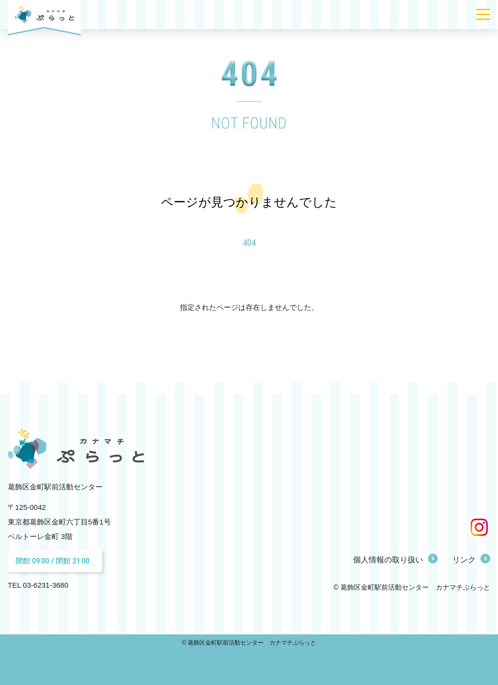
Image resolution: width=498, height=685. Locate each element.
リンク (464, 560)
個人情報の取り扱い (388, 560)
